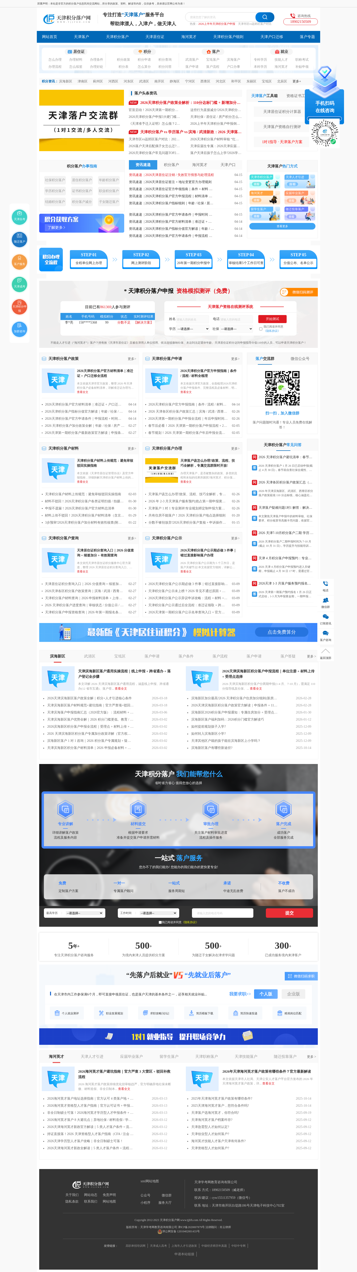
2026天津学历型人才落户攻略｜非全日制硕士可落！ (85, 1141)
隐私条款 (72, 1201)
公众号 (145, 1195)
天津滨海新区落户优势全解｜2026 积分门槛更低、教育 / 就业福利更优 (90, 719)
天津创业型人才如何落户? (210, 1134)
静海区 (175, 81)
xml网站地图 (149, 1181)
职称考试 (302, 59)
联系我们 (90, 1201)
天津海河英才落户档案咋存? (211, 1120)
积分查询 (165, 59)
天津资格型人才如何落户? (210, 1148)
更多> (132, 359)
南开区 (159, 81)
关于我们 (72, 1195)
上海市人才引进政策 (184, 1245)
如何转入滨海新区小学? (208, 733)
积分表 (123, 66)
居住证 (76, 52)
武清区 (144, 81)
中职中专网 (238, 1245)
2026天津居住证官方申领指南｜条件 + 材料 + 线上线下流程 (179, 189)
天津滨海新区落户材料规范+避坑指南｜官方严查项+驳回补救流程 (90, 705)
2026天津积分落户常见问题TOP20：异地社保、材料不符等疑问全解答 (154, 153)
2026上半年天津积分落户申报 (216, 24)
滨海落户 (233, 59)
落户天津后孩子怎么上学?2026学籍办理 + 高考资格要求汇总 (216, 153)
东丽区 (251, 81)
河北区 (221, 81)
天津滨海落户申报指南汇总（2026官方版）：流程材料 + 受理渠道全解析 (90, 712)
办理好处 (96, 66)
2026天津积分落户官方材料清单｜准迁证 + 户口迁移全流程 (179, 221)
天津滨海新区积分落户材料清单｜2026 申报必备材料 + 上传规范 (90, 748)
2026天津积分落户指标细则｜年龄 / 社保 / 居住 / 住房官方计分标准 (179, 203)
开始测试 (272, 319)
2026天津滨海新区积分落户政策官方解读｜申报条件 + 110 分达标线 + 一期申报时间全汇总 (234, 705)
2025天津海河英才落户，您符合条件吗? (220, 1105)
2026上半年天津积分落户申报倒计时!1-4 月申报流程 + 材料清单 (216, 123)
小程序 (145, 1202)
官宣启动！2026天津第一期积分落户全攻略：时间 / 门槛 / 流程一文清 (154, 110)
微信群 (167, 1195)
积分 (144, 52)
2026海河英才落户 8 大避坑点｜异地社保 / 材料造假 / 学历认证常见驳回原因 (90, 1120)
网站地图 (109, 1201)
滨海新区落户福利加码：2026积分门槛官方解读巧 (227, 719)
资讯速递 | (137, 175)
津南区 (83, 81)
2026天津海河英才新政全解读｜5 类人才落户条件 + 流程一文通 (90, 1148)
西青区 (205, 81)
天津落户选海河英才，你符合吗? (215, 1112)
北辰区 (282, 81)
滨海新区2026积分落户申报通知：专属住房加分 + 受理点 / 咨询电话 (234, 712)
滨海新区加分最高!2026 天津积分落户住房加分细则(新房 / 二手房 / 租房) (234, 698)
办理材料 (75, 59)
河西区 (113, 81)
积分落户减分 (82, 202)
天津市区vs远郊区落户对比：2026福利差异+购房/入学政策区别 (154, 139)
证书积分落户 (82, 191)
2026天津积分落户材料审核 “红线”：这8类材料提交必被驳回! (216, 139)
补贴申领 (302, 66)
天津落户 (81, 37)
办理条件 (96, 59)
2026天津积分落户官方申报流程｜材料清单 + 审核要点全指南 (179, 196)
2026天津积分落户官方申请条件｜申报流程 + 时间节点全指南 (179, 236)
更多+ (297, 81)
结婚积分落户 (55, 202)
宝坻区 (267, 81)
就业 (281, 52)
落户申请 (192, 66)
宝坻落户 (212, 59)
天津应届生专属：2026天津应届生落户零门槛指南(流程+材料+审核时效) (216, 146)
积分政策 (123, 59)
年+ (76, 946)
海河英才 (188, 37)
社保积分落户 (55, 180)
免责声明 (109, 1195)
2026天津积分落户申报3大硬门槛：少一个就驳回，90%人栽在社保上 (154, 117)
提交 (289, 913)
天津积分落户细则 (228, 37)
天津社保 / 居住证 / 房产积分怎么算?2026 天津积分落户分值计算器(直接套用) (216, 117)
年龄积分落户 (109, 180)
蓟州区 (98, 81)
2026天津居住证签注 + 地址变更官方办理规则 (178, 182)
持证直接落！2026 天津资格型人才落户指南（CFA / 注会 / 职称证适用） (90, 1134)
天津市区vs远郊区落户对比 (255, 24)
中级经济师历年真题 (214, 1245)
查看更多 (282, 226)
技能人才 (281, 59)
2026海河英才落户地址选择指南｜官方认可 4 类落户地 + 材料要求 (90, 1098)
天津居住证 (154, 37)
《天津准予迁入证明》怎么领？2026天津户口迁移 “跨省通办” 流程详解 (154, 123)
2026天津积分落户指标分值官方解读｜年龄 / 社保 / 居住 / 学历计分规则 (179, 228)
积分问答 (165, 66)
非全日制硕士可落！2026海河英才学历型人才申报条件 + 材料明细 (90, 1112)
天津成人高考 (158, 1245)
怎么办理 (55, 59)
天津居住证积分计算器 (282, 112)
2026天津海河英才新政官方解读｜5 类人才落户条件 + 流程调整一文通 (90, 1127)
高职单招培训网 (135, 1245)
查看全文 (121, 688)
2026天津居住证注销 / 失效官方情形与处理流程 (179, 175)
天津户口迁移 (271, 37)
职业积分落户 (109, 191)
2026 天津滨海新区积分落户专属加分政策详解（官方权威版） (90, 733)
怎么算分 (144, 66)
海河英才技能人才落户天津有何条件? (218, 1141)
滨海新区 (65, 81)
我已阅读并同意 (273, 329)
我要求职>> (240, 994)
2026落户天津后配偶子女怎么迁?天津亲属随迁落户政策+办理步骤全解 (154, 146)
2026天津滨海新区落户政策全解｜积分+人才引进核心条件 (89, 698)
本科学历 (260, 66)
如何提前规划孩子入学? (208, 726)
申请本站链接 (184, 1254)
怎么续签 (75, 66)
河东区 (129, 81)
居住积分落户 (82, 180)
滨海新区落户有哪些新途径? (211, 748)
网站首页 (49, 37)
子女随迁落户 (109, 202)
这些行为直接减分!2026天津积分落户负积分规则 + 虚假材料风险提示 (216, 110)
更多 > (311, 656)
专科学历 (260, 59)
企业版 (293, 994)
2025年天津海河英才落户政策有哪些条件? (221, 1098)
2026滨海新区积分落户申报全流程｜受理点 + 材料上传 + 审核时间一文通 (90, 726)
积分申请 (144, 59)
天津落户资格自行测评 (282, 127)
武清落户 (192, 59)
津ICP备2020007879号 (191, 1227)
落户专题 (307, 37)
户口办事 (233, 66)
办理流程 (55, 66)
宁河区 (190, 81)
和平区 (236, 81)
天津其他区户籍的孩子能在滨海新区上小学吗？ (226, 741)
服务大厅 (165, 1202)
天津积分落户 (117, 37)
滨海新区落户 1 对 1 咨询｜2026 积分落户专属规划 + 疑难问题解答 (90, 741)
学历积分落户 (55, 191)
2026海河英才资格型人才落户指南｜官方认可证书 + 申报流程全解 (90, 1105)
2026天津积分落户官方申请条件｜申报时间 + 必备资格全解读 (179, 214)
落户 (213, 52)
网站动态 (90, 1195)
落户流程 (212, 66)
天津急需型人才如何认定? (210, 1127)
